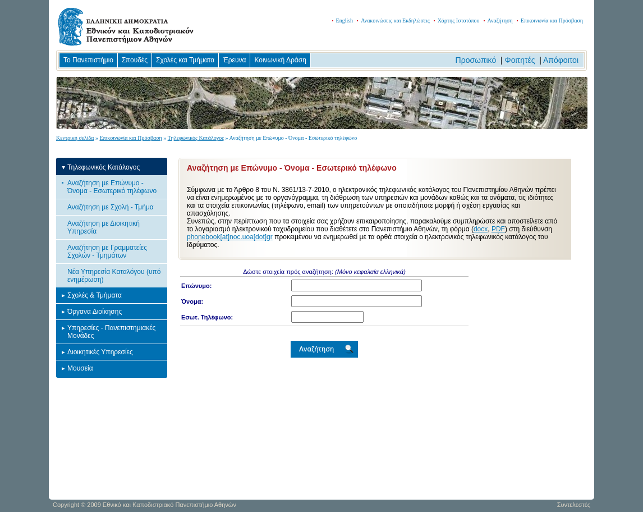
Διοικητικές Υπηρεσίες (100, 352)
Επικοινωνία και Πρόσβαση (552, 20)
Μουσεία (80, 368)
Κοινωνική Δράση (280, 60)
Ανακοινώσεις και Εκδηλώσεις (395, 20)
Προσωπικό (476, 60)
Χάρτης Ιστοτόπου (459, 20)
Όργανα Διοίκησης (94, 312)
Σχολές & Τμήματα (94, 295)
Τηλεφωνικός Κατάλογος (196, 138)
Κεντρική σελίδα (75, 138)
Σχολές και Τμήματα (185, 60)
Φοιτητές (520, 60)
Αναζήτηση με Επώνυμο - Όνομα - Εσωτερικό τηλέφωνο (112, 187)
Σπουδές (135, 60)
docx (481, 229)
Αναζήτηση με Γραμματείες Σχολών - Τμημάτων (107, 251)
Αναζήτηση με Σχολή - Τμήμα (110, 207)
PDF (498, 229)
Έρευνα (234, 60)
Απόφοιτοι (560, 60)
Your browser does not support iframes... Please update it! (374, 378)
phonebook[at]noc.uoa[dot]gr (230, 237)
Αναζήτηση (500, 20)
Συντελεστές (573, 504)
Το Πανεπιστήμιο (88, 60)
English (344, 20)
